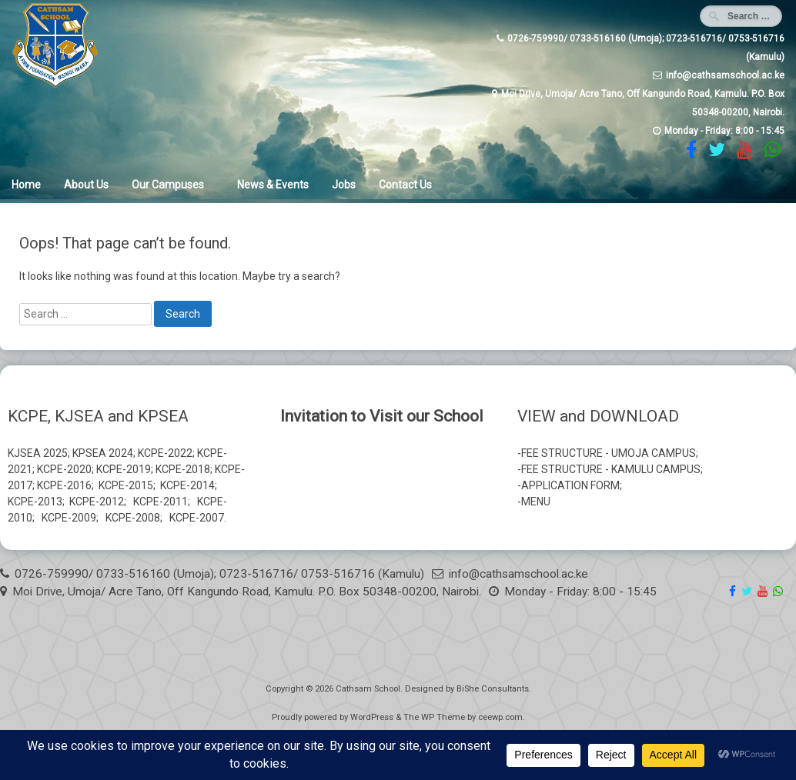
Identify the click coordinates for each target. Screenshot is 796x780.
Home (26, 184)
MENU (535, 501)
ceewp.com (500, 717)
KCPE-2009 (69, 518)
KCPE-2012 (96, 501)
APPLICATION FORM (570, 485)
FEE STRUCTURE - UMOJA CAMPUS (608, 453)
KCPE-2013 (35, 501)
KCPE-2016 (64, 485)
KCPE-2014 (187, 485)
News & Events (273, 184)
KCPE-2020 (64, 469)
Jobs (344, 184)
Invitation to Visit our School (381, 416)
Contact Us (405, 184)
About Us (86, 184)
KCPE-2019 (123, 469)
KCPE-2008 (132, 518)
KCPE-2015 (126, 485)
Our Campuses (168, 184)
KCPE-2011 (160, 501)
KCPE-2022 (165, 453)
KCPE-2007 (196, 518)
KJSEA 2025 (38, 453)
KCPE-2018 (183, 469)
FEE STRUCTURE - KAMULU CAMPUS (611, 469)
